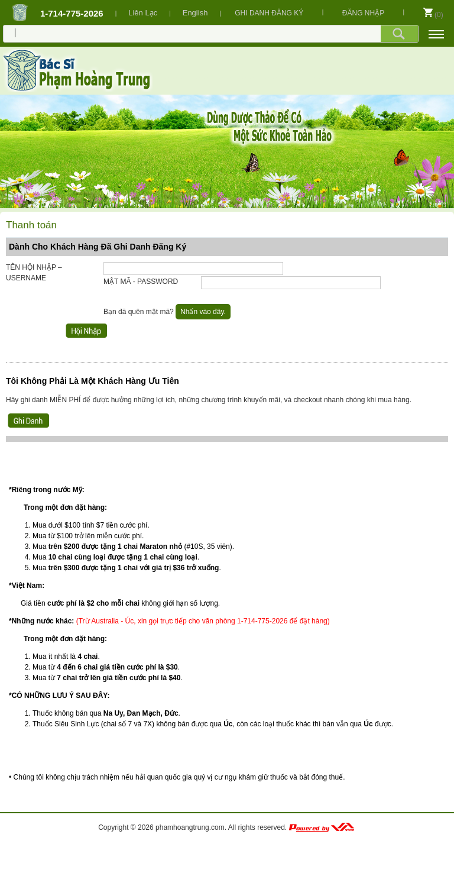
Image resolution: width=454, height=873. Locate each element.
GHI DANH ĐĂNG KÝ (269, 13)
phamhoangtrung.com (190, 827)
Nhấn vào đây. (203, 312)
